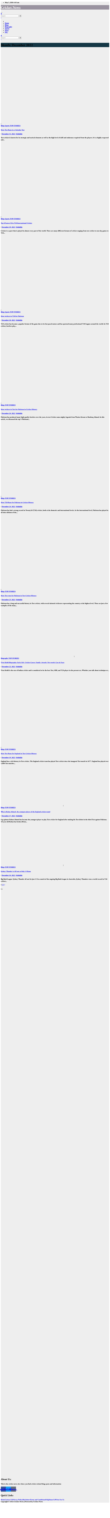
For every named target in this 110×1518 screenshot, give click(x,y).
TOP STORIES (15, 126)
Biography (8, 27)
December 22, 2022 (8, 666)
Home (7, 23)
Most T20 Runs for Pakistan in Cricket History (17, 502)
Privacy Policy (18, 1500)
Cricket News (11, 7)
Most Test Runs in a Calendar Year (13, 130)
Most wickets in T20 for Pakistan (12, 316)
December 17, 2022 (8, 816)
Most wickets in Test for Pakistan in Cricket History (19, 409)
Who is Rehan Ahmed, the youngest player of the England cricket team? (25, 812)
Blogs (7, 25)
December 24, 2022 (8, 506)
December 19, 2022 (8, 757)
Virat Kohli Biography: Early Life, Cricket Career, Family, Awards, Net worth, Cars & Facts (32, 662)
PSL (6, 32)
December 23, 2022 (8, 600)
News (6, 30)
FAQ (47, 1500)
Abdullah (18, 134)
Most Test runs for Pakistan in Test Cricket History (18, 596)
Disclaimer (26, 1500)
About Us (52, 1500)
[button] (1, 14)
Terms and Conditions (37, 1500)
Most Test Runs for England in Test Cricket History (19, 753)
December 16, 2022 (8, 875)
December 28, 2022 (8, 320)
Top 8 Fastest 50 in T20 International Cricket (16, 223)
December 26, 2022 (8, 413)
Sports (7, 29)
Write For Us (59, 1500)
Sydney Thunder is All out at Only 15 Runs (16, 871)
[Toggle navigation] (1, 12)
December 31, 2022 (8, 134)
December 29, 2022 (8, 227)
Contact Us (9, 1500)
